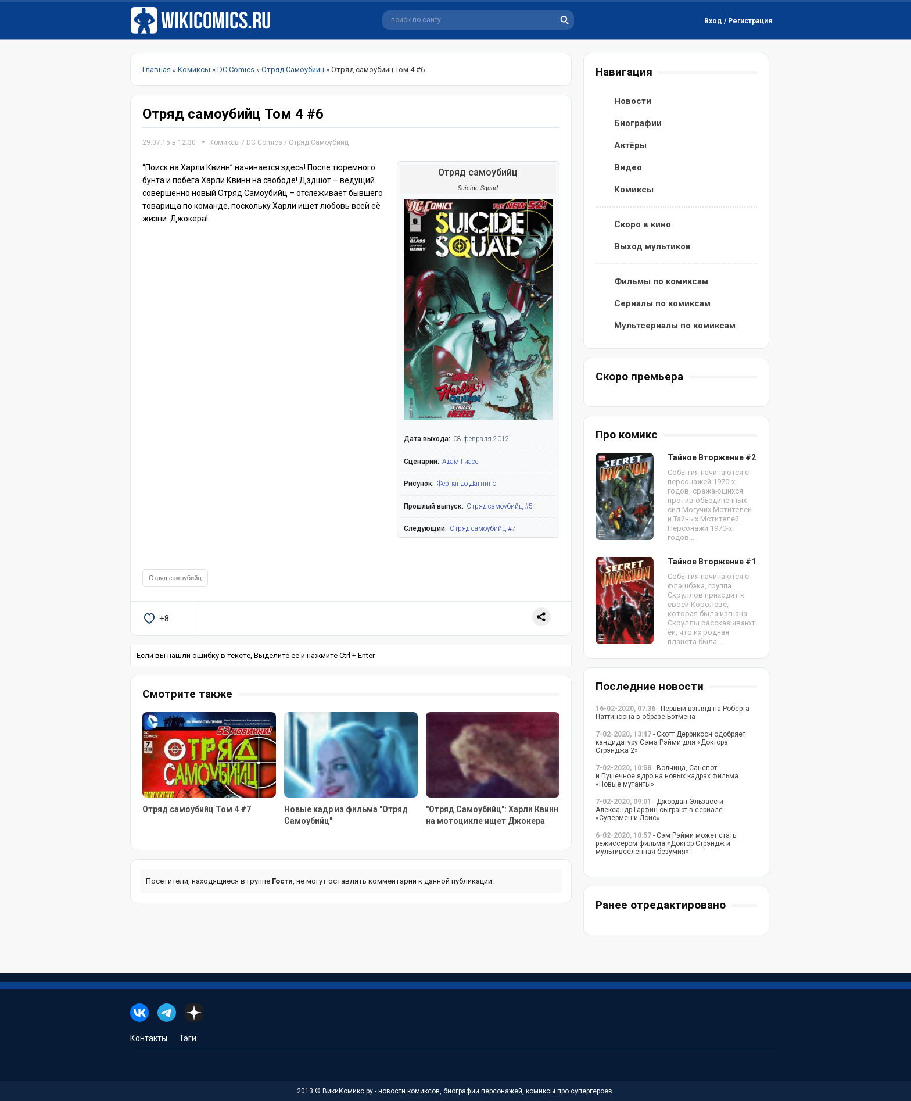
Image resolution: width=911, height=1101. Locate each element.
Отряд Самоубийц (319, 142)
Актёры (630, 145)
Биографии (638, 123)
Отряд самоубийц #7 (483, 528)
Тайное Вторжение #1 (712, 561)
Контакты (148, 1038)
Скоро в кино (642, 224)
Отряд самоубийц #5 (500, 506)
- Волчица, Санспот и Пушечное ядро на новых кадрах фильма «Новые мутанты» (667, 776)
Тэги (187, 1038)
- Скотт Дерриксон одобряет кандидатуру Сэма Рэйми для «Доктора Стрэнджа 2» (670, 742)
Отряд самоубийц (175, 577)
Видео (628, 167)
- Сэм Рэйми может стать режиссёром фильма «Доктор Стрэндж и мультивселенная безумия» (666, 843)
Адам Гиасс (460, 461)
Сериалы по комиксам (662, 303)
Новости (632, 101)
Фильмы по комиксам (661, 281)
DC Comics (264, 142)
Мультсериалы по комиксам (675, 325)
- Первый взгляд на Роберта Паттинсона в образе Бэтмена (672, 713)
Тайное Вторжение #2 (712, 457)
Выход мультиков (652, 246)
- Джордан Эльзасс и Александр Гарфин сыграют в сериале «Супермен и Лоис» (659, 810)
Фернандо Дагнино (466, 484)
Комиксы (225, 142)
